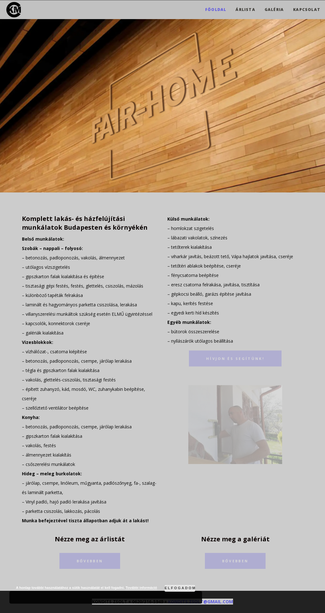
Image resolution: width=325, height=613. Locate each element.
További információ (141, 588)
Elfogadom (180, 588)
